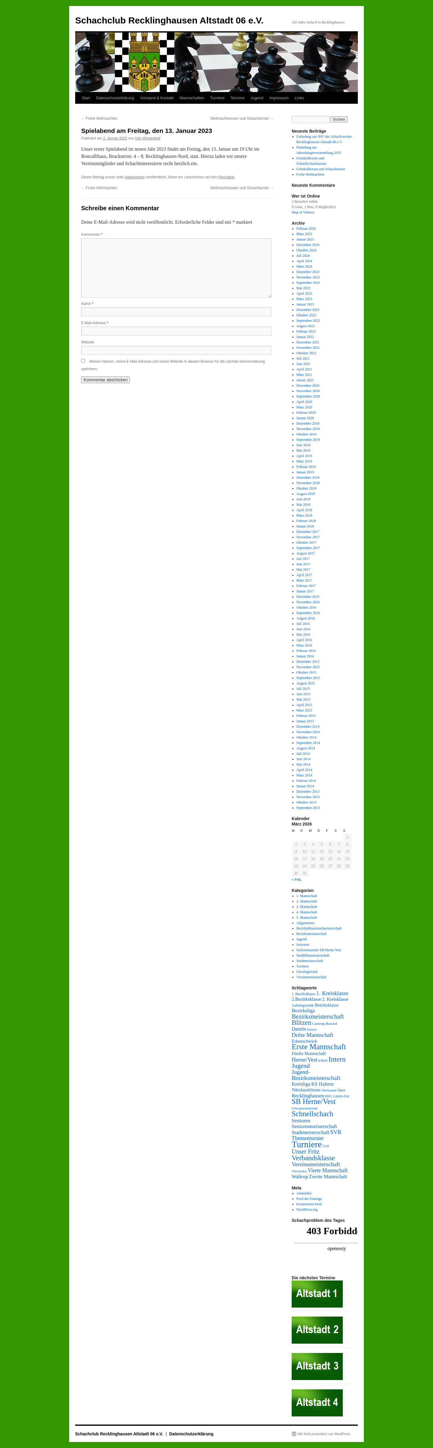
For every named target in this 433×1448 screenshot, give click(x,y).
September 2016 (308, 613)
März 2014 (304, 775)
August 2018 (305, 494)
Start (86, 98)
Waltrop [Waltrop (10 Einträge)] (300, 1176)
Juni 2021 (303, 364)
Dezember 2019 (307, 423)
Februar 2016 (306, 651)
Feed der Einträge (309, 1199)
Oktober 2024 (306, 250)
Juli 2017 (303, 559)
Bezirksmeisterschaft (311, 934)
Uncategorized (307, 972)
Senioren (302, 944)
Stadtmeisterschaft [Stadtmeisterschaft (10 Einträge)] (310, 1132)
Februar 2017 (306, 586)
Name (87, 304)
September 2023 (308, 283)
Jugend (256, 98)
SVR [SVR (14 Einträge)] (335, 1132)
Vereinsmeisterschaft (311, 977)
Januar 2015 (305, 721)
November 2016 (308, 602)
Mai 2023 (303, 288)
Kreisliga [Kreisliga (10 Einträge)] (301, 1084)
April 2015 (304, 705)
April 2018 (304, 510)
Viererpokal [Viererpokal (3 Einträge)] (299, 1171)
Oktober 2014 (306, 737)
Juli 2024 (303, 256)
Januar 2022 (305, 337)
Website (87, 342)
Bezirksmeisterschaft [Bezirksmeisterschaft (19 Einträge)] (318, 1016)
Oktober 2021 (306, 353)
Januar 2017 (305, 591)
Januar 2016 (305, 656)
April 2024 (304, 261)
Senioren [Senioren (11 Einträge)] (301, 1121)
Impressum (279, 98)
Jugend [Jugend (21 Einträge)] (301, 1065)
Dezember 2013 (307, 791)
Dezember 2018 (307, 477)
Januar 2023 (305, 304)
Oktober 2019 (306, 434)
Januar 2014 (305, 786)
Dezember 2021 (307, 342)
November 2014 (308, 732)
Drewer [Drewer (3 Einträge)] (312, 1029)
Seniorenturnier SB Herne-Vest (318, 950)
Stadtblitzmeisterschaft (313, 955)
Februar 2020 (306, 412)
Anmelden (304, 1193)
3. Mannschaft (306, 907)
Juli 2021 (303, 358)
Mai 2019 (303, 450)
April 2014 (304, 770)
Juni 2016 (303, 629)
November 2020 (308, 391)
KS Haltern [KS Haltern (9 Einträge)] (322, 1084)
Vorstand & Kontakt (157, 98)
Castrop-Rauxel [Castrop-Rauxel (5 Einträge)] (324, 1023)
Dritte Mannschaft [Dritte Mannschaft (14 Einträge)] (312, 1035)
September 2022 (308, 320)
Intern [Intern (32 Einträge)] (336, 1059)
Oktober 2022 (306, 315)
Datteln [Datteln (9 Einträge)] (299, 1029)
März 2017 (304, 580)
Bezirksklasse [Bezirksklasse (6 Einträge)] (326, 1005)
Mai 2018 (303, 505)
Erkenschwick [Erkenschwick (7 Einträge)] (304, 1041)
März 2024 (304, 266)
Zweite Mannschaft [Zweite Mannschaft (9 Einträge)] (328, 1176)
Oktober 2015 (306, 672)
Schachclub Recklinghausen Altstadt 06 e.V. (169, 20)
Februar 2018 (306, 521)
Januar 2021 (305, 380)
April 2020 (304, 402)
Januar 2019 (305, 472)
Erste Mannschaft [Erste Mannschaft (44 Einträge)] (319, 1046)
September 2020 (308, 396)
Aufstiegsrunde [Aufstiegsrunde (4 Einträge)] (303, 1005)
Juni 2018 (303, 499)
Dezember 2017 (307, 532)
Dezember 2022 (307, 310)
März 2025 (304, 234)
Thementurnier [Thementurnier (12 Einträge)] (308, 1138)
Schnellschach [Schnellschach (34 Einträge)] (312, 1114)
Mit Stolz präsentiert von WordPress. (324, 1434)
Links (299, 98)
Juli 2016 (303, 624)
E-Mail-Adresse (94, 323)
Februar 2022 (306, 331)
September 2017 (308, 548)
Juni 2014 (303, 759)
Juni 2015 (303, 694)
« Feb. (297, 880)
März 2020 (304, 407)
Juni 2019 (303, 445)
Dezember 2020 (307, 385)
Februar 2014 (306, 781)
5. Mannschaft (306, 917)
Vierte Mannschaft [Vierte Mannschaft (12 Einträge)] (328, 1170)
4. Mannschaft (306, 912)
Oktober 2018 (306, 488)
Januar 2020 (305, 418)
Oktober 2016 (306, 607)
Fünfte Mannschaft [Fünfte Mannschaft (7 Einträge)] (309, 1053)
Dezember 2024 (307, 245)
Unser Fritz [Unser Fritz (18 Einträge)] (305, 1151)
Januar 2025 (305, 239)
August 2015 (305, 683)
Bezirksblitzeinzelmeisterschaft (319, 928)
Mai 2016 (303, 634)
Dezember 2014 (307, 726)
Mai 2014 (303, 764)
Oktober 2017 (306, 542)
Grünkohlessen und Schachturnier (320, 169)
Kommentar (91, 234)
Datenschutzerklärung (115, 98)
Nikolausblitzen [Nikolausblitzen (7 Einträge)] (306, 1089)
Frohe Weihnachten (99, 118)
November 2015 (308, 667)
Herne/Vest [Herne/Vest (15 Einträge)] (305, 1059)
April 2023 (304, 293)
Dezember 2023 (307, 272)
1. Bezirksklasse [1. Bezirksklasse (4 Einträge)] (303, 994)
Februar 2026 (306, 228)
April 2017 (304, 575)
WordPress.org (307, 1209)
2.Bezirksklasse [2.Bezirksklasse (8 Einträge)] (306, 999)
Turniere (217, 98)
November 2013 (308, 797)
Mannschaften (192, 98)
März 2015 (304, 710)
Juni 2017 (303, 564)
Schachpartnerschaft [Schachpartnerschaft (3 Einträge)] (305, 1108)
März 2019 (304, 461)
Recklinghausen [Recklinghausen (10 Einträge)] (308, 1096)
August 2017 (305, 553)
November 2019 (308, 429)
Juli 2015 (303, 689)
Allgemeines (134, 177)
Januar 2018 (305, 526)
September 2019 (308, 440)
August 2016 (305, 618)
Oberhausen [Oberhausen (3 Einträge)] (328, 1090)
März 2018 (304, 515)
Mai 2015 (303, 699)
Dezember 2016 (307, 597)
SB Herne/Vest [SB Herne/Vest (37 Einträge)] (314, 1101)
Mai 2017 (303, 569)
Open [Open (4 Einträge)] (341, 1090)
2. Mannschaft (306, 901)
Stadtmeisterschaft (309, 961)
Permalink (226, 177)
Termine (237, 98)
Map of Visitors (303, 212)
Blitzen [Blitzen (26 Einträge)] (301, 1022)
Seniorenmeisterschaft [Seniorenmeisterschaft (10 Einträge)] (314, 1126)
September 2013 (308, 808)
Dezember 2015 (307, 661)
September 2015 (308, 678)
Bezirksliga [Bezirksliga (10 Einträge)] (303, 1010)
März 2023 (304, 299)
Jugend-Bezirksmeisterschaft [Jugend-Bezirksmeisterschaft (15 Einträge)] (316, 1075)
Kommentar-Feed (309, 1204)
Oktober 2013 (306, 802)
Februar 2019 (306, 467)
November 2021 (308, 348)
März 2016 (304, 645)
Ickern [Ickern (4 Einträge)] (323, 1060)
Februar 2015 (306, 716)
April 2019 (304, 456)
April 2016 (304, 640)
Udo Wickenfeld (147, 138)
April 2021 (304, 369)
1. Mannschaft (306, 896)
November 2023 (308, 277)
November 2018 (308, 483)
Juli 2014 (303, 754)
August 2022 (305, 326)
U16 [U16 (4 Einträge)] (326, 1146)
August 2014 (305, 748)
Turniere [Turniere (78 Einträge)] (307, 1144)
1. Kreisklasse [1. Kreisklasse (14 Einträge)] (332, 993)
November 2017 (308, 537)
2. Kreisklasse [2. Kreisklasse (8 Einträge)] (335, 999)
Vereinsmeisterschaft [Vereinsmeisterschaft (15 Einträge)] (316, 1164)
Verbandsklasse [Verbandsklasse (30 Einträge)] (313, 1158)
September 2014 (308, 743)
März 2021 (304, 375)
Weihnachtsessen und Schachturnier (242, 118)
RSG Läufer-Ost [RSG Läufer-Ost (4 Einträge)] (337, 1096)
